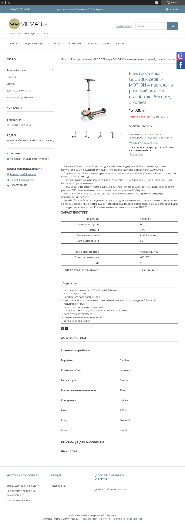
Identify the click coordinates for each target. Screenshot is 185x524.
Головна (12, 43)
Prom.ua (111, 515)
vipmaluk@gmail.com (22, 179)
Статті (120, 43)
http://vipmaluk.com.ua (23, 174)
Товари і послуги (17, 70)
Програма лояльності (19, 500)
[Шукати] (172, 26)
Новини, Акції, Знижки (20, 97)
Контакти (75, 43)
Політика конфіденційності (128, 518)
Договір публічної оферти (110, 489)
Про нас (59, 43)
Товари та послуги (33, 43)
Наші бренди (58, 485)
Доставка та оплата (98, 43)
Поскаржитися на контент (95, 518)
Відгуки (11, 83)
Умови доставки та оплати (23, 485)
